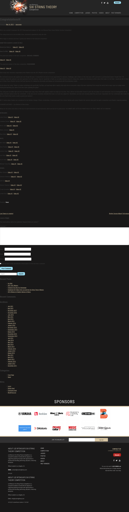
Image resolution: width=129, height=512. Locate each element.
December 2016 (12, 313)
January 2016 (11, 325)
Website (2, 259)
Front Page (11, 375)
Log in (9, 386)
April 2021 (10, 308)
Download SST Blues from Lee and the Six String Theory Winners (26, 290)
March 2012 (11, 359)
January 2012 (11, 364)
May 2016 (10, 317)
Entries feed (11, 388)
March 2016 (11, 321)
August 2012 (11, 353)
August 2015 (11, 332)
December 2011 (12, 366)
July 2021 (10, 306)
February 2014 (12, 349)
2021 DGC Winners (13, 285)
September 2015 (12, 330)
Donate (117, 2)
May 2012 (10, 355)
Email (2, 254)
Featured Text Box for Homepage (17, 288)
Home (71, 13)
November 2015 (12, 327)
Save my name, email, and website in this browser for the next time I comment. (23, 263)
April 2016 (10, 319)
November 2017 (12, 310)
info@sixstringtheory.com (18, 498)
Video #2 (21, 47)
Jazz (105, 466)
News (7, 202)
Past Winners (116, 13)
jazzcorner (19, 24)
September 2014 (12, 336)
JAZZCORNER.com (116, 466)
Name (2, 249)
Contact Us (116, 449)
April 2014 (10, 344)
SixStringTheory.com (107, 468)
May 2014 (10, 342)
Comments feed (12, 390)
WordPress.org (12, 393)
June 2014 (11, 340)
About (107, 13)
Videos (101, 13)
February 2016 (12, 323)
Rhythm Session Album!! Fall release (119, 213)
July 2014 (10, 338)
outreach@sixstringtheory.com (19, 470)
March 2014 (11, 347)
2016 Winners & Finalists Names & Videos (19, 292)
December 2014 (12, 334)
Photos (94, 13)
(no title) (10, 283)
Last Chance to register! (6, 213)
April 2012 (10, 357)
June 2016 (11, 315)
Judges (87, 13)
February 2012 (12, 361)
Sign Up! (101, 440)
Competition (79, 13)
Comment (3, 226)
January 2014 (11, 351)
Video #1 (15, 47)
